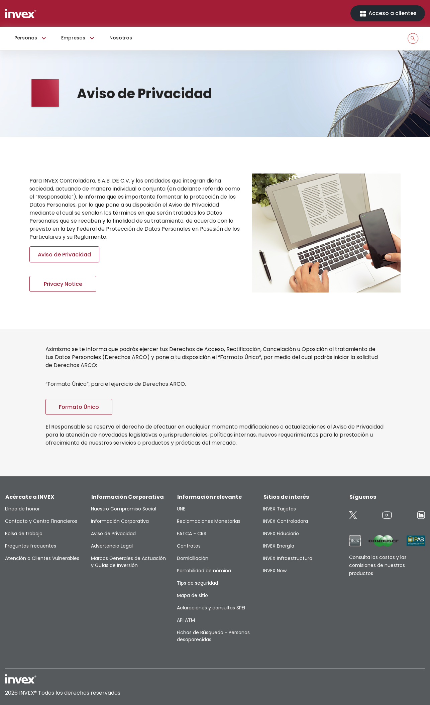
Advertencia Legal (112, 546)
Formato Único (79, 407)
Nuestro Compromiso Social (123, 508)
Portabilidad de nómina (204, 570)
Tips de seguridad (197, 583)
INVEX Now (275, 570)
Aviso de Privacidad (64, 254)
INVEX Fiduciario (281, 533)
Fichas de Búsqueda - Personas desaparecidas (213, 636)
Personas (31, 38)
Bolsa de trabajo (23, 533)
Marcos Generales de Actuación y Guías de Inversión (128, 562)
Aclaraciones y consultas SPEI (211, 607)
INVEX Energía (278, 546)
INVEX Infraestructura (287, 558)
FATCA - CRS (191, 533)
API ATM (186, 620)
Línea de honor (22, 508)
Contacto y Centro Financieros (41, 521)
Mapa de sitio (192, 595)
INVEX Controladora (285, 521)
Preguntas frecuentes (30, 546)
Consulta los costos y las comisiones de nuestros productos (378, 565)
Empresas (78, 38)
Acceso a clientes (388, 13)
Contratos (189, 546)
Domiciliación (192, 558)
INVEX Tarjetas (279, 508)
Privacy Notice (63, 284)
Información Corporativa (120, 521)
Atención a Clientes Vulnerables (42, 558)
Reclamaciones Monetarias (208, 521)
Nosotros (120, 37)
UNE (181, 508)
